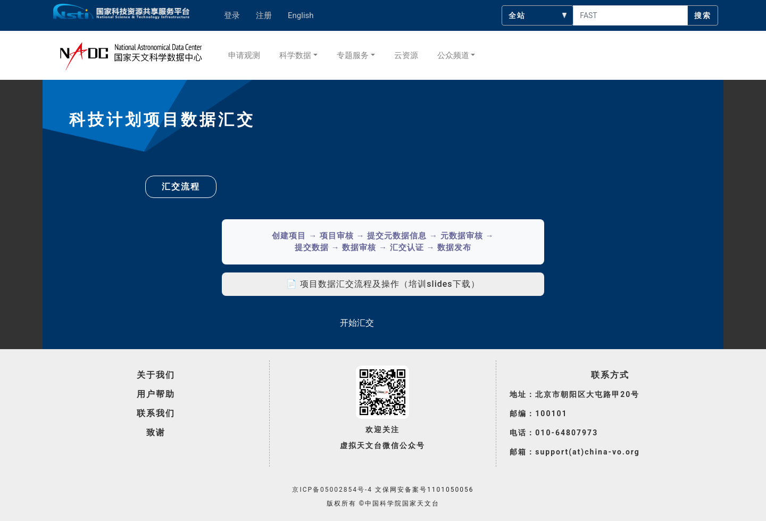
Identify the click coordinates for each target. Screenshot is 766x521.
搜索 (702, 15)
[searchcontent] (630, 15)
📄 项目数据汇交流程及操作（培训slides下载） (382, 284)
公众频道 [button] (453, 55)
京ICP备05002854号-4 (332, 489)
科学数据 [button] (295, 55)
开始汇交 (357, 323)
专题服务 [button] (353, 55)
